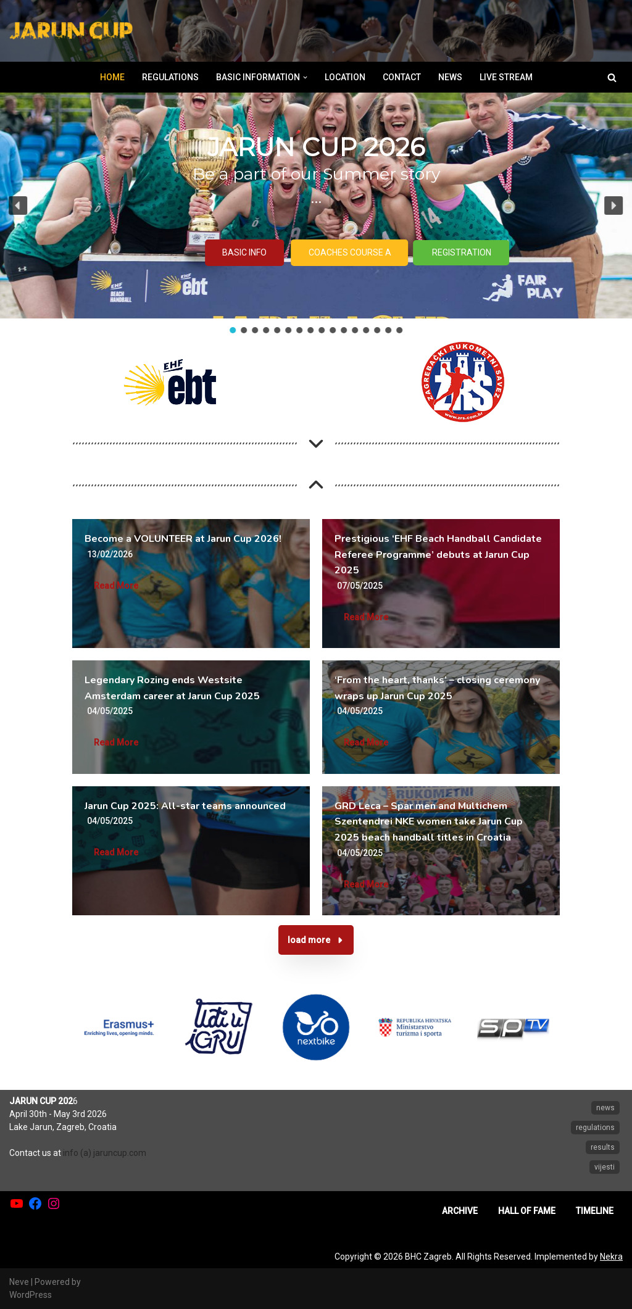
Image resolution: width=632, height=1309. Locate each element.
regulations (595, 1127)
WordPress (30, 1295)
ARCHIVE (460, 1211)
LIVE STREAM (506, 77)
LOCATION (345, 77)
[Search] (612, 77)
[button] (305, 77)
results (603, 1147)
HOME (112, 77)
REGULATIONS (170, 77)
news (605, 1107)
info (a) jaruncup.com (104, 1153)
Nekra (611, 1256)
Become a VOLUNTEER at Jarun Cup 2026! (184, 539)
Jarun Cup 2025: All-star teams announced (185, 806)
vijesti (604, 1167)
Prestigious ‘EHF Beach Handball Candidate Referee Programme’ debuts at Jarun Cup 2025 (438, 554)
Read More (116, 586)
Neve (19, 1282)
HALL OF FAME (526, 1211)
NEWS (450, 77)
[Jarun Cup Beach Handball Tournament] (71, 31)
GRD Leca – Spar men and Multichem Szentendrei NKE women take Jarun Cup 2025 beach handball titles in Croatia (429, 821)
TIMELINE (594, 1211)
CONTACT (402, 77)
